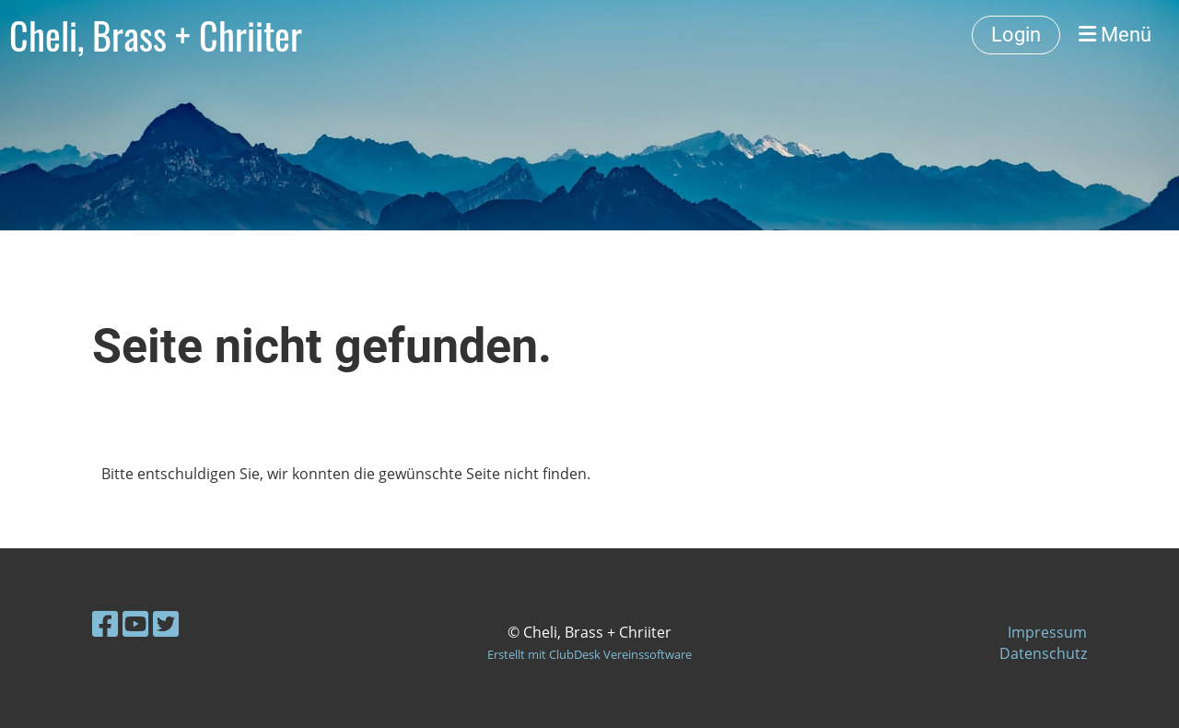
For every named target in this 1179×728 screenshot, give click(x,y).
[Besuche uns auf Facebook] (105, 623)
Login (1016, 34)
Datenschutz (1043, 653)
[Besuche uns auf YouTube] (135, 623)
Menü (1115, 34)
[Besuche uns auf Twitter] (166, 623)
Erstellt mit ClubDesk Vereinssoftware (589, 654)
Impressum (1047, 632)
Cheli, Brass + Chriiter (155, 35)
